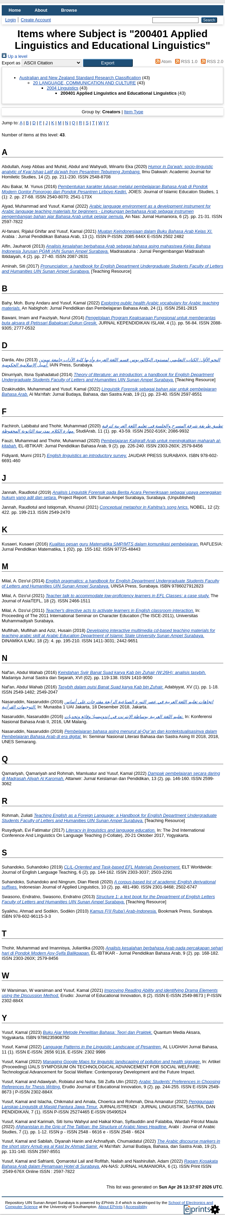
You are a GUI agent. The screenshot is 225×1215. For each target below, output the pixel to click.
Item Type (133, 111)
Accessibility (136, 1207)
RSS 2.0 (211, 61)
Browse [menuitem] (69, 10)
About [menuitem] (41, 10)
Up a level (14, 56)
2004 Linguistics (62, 88)
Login (10, 19)
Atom (162, 61)
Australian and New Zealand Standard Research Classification (80, 77)
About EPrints (110, 1207)
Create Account (36, 19)
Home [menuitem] (15, 10)
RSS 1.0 (185, 61)
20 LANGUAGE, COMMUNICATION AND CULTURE (84, 82)
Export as (11, 62)
